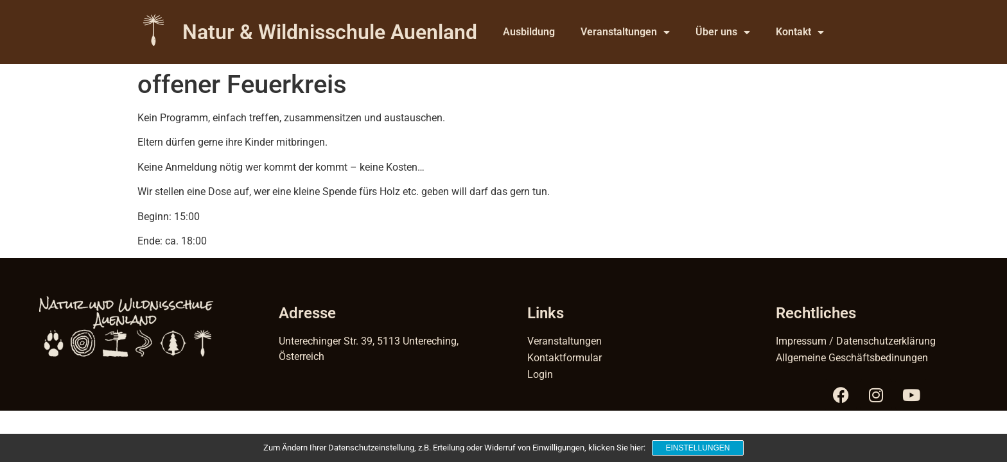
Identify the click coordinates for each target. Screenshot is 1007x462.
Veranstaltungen (625, 32)
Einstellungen (697, 447)
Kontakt (800, 32)
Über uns (723, 32)
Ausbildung (529, 32)
